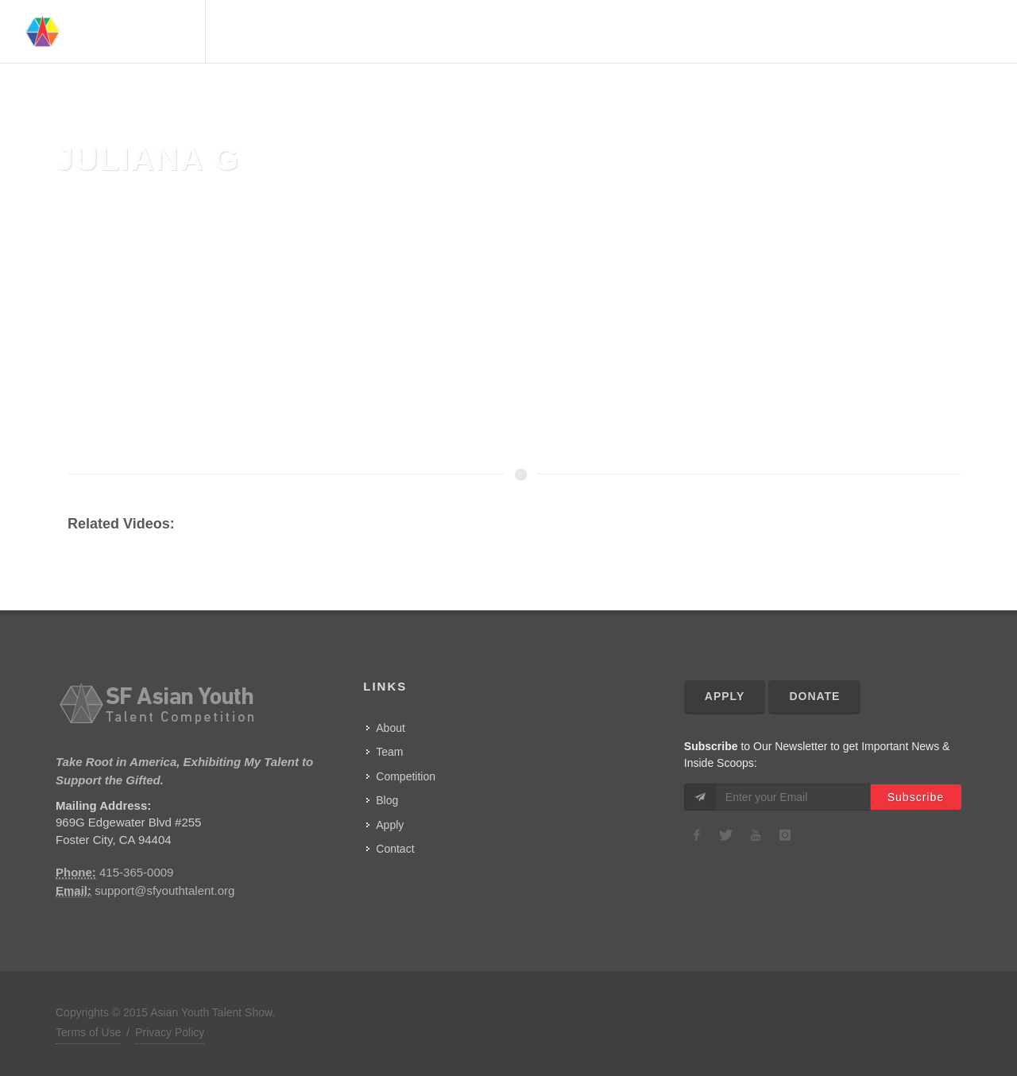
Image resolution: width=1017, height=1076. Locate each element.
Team (688, 31)
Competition (825, 31)
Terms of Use (88, 1032)
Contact (952, 31)
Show (895, 31)
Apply (390, 825)
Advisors (744, 31)
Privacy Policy (169, 1032)
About (640, 31)
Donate (814, 696)
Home (591, 31)
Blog (387, 800)
